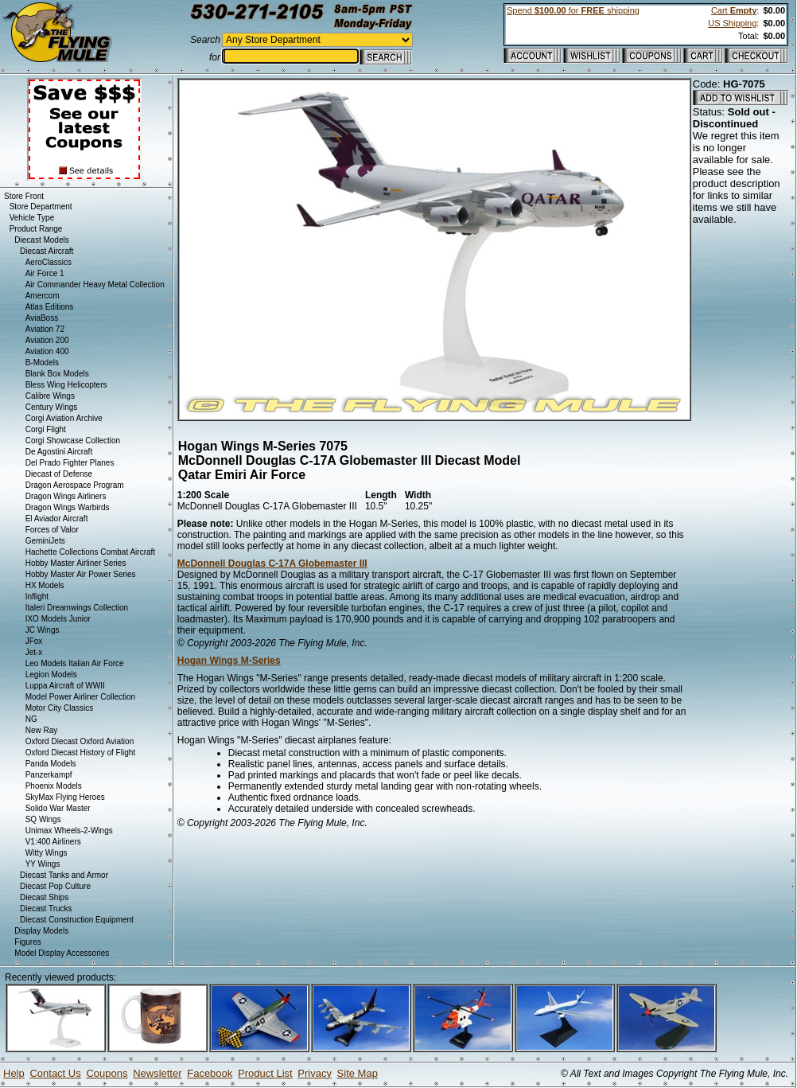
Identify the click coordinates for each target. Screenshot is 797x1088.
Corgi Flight (45, 429)
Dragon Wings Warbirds (67, 507)
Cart (733, 10)
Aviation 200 (47, 340)
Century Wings (51, 407)
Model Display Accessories (61, 953)
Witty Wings (46, 852)
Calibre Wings (50, 396)
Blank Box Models (57, 373)
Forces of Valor (52, 529)
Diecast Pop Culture (55, 886)
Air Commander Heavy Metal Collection (95, 284)
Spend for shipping (573, 10)
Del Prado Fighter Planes (70, 462)
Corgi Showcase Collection (73, 440)
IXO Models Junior (58, 618)
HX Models (44, 585)
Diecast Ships (44, 897)
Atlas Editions (49, 306)
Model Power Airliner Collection (80, 696)
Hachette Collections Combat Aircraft (90, 552)
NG (31, 719)
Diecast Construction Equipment (77, 919)
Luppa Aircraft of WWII (65, 685)
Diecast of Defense (59, 474)
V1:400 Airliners (53, 841)
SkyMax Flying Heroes (65, 797)
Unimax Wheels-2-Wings (69, 830)
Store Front (24, 196)
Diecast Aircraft (46, 251)
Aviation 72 (44, 329)
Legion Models (51, 674)
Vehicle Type (32, 217)
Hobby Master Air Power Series (80, 574)
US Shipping (732, 23)
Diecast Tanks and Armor (64, 875)
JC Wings (42, 630)
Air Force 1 (44, 273)
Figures (27, 942)
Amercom (42, 295)
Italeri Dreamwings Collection (77, 607)
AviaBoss (42, 318)
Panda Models (50, 763)
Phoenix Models (53, 786)
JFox (34, 641)
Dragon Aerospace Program (74, 485)
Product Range (36, 228)
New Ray (41, 730)
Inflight (37, 596)
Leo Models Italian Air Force (74, 663)
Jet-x (34, 652)
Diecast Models (41, 240)
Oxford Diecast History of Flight (80, 752)
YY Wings (42, 864)
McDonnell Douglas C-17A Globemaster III (272, 563)
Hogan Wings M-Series (229, 660)
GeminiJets (45, 540)
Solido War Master (58, 808)
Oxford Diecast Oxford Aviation (79, 741)
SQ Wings (43, 819)
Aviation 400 (47, 351)
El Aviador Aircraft (56, 518)
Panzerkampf (48, 774)
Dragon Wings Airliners (66, 496)
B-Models (42, 362)
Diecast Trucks (46, 908)
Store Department (41, 206)
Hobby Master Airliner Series (75, 563)
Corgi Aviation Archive (64, 418)
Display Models (41, 930)
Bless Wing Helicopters (66, 384)
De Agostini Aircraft (58, 451)
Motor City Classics (59, 708)
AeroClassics (48, 262)
